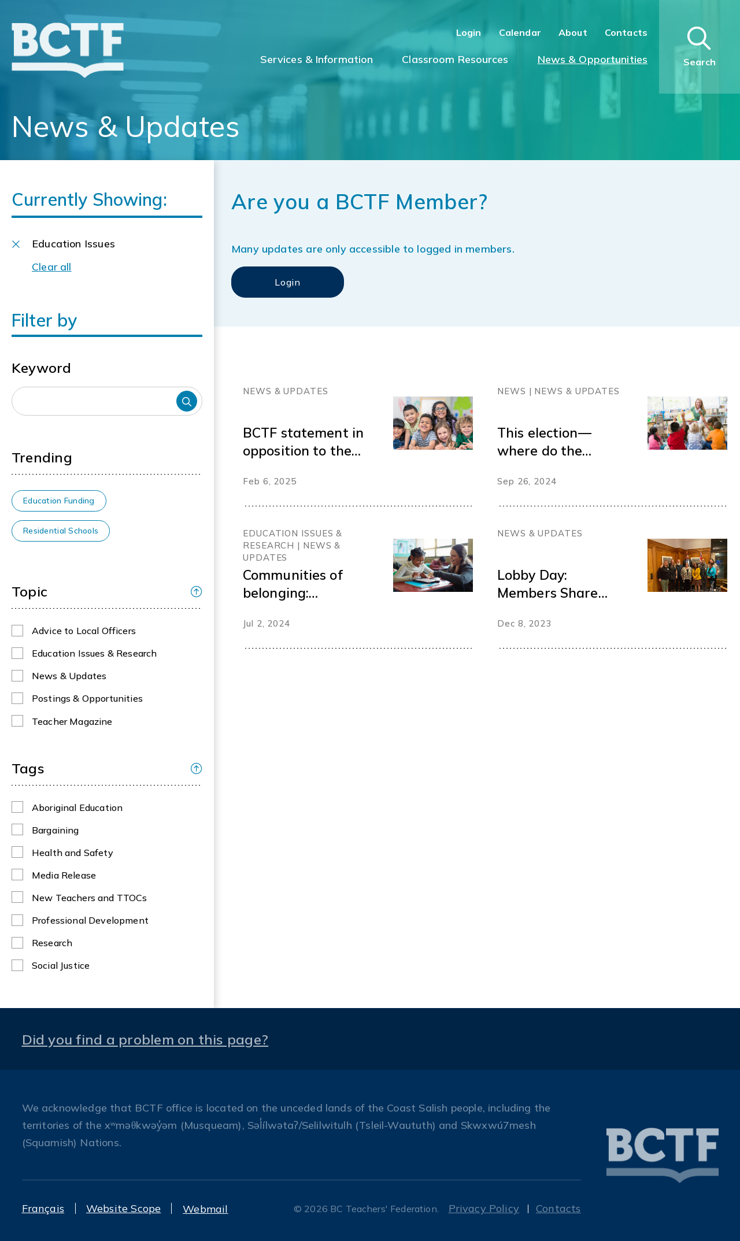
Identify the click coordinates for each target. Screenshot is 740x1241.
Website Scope (123, 1208)
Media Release (64, 875)
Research (52, 943)
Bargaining (55, 830)
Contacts (626, 32)
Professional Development (90, 920)
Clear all (52, 266)
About (572, 32)
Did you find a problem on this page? (145, 1039)
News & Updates (69, 675)
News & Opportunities (593, 59)
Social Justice (61, 965)
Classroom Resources (455, 59)
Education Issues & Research (94, 653)
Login (469, 32)
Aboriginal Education (77, 807)
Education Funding (59, 500)
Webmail (205, 1209)
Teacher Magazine (72, 721)
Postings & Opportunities (87, 698)
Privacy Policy (484, 1208)
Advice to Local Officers (84, 630)
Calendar (520, 32)
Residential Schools (60, 530)
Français (43, 1208)
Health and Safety (72, 852)
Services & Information (316, 59)
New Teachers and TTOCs (89, 897)
